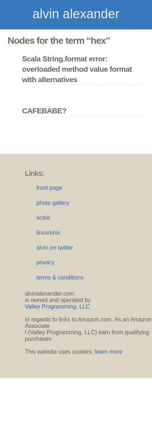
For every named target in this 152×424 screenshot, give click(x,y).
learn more (108, 352)
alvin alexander (75, 13)
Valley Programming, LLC (57, 306)
